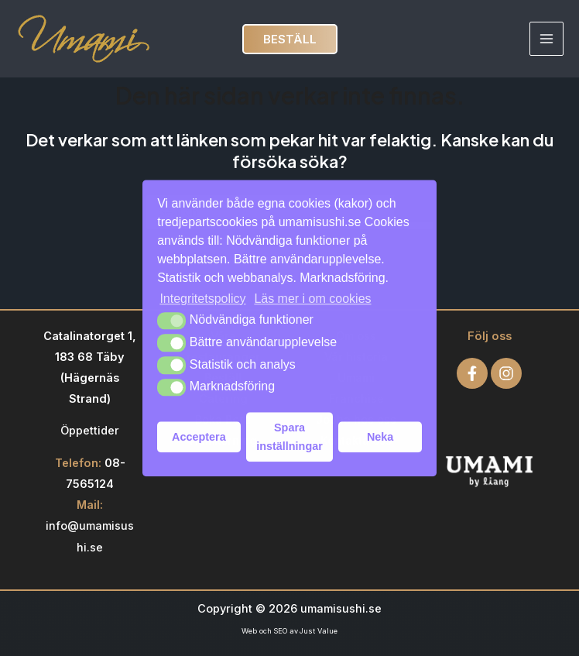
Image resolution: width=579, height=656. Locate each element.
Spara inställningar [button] (289, 436)
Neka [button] (380, 437)
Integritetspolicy (202, 298)
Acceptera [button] (199, 437)
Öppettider (89, 431)
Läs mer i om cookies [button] (312, 298)
